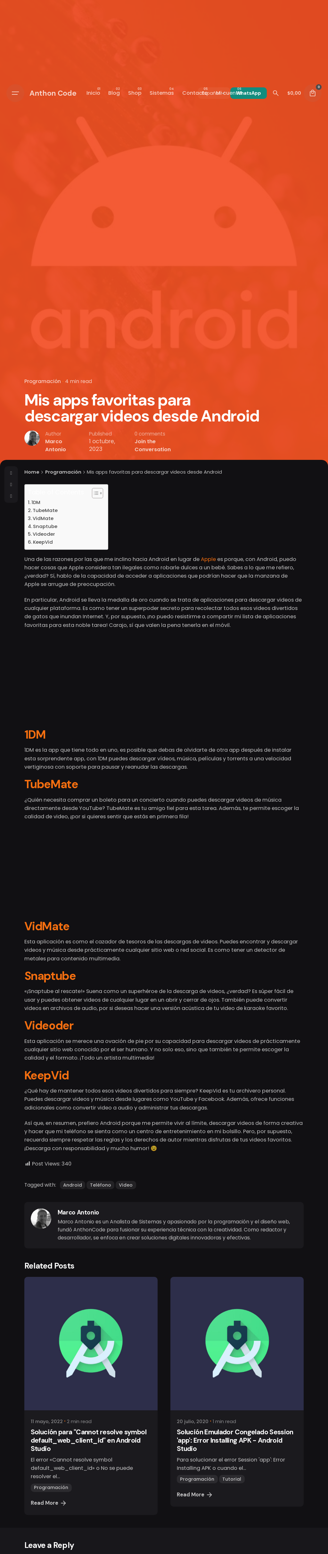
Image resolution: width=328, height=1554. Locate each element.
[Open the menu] (15, 93)
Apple (208, 559)
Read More (49, 1503)
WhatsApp (248, 93)
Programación (42, 381)
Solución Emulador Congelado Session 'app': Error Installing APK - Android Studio (235, 1441)
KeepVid (43, 542)
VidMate (43, 518)
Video (126, 1185)
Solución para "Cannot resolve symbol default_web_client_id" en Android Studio (88, 1441)
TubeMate (45, 510)
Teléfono (100, 1185)
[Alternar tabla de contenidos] (94, 493)
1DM (35, 502)
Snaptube (45, 526)
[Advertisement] (164, 681)
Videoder (44, 534)
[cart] (313, 93)
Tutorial (231, 1479)
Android (72, 1185)
